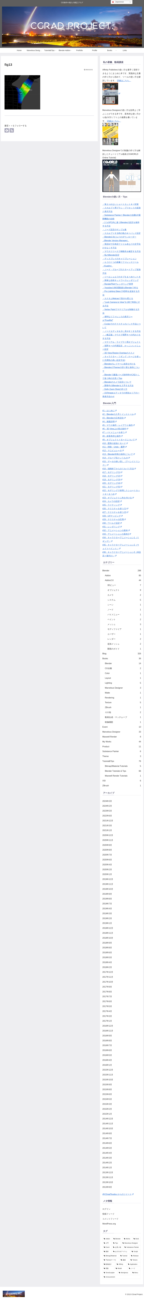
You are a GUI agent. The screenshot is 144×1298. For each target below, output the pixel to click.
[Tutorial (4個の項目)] (124, 1256)
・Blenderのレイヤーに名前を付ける (118, 364)
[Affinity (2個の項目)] (121, 1264)
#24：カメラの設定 (112, 501)
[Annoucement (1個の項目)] (122, 1277)
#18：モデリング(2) (112, 476)
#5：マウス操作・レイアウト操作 (118, 425)
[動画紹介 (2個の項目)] (109, 1264)
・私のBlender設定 (110, 255)
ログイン (106, 1209)
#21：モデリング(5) (112, 487)
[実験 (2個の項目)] (108, 1268)
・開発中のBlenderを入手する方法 (117, 385)
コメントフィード (110, 1219)
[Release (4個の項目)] (135, 1256)
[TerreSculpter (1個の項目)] (110, 1273)
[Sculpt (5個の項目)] (136, 1252)
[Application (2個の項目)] (134, 1264)
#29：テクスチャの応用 (114, 519)
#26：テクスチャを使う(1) (115, 509)
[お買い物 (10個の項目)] (117, 1247)
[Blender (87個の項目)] (117, 1239)
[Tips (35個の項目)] (116, 1243)
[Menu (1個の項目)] (136, 1273)
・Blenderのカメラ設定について (116, 382)
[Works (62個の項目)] (127, 1239)
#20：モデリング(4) (112, 483)
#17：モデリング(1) (112, 472)
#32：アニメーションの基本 (116, 530)
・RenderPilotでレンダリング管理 (117, 284)
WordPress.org (109, 1224)
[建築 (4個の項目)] (124, 1260)
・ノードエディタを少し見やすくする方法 (121, 331)
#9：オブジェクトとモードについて (119, 440)
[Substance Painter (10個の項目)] (132, 1247)
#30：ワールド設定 (112, 523)
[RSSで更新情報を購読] (12, 130)
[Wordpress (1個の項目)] (124, 1273)
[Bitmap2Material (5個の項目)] (111, 1256)
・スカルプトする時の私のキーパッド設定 (121, 233)
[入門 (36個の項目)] (107, 1243)
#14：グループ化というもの (116, 458)
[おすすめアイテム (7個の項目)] (121, 1252)
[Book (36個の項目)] (136, 1239)
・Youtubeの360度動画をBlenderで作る (120, 288)
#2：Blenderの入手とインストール (119, 414)
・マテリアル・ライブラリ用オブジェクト (121, 342)
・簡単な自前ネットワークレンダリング (120, 280)
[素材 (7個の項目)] (107, 1252)
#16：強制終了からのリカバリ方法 (119, 469)
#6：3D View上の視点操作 (115, 429)
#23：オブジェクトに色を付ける (118, 498)
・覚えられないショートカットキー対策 (120, 204)
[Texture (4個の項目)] (135, 1260)
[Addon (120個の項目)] (107, 1239)
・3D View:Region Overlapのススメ (118, 353)
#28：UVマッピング (112, 516)
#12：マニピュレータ (113, 450)
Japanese (117, 2)
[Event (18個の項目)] (107, 1247)
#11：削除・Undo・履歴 (114, 447)
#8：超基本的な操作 (112, 436)
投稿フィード (108, 1214)
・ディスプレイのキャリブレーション (119, 259)
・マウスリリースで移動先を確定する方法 (121, 251)
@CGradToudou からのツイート (118, 1194)
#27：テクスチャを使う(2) (115, 512)
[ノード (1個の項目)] (134, 1268)
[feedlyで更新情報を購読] (7, 130)
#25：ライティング (112, 505)
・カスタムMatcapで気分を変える (117, 298)
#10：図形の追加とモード (115, 443)
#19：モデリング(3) (112, 480)
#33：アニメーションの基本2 (116, 534)
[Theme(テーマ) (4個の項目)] (111, 1260)
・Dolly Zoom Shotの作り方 (114, 389)
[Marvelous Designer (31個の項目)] (131, 1243)
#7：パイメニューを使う (114, 432)
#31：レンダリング (112, 527)
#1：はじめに (109, 411)
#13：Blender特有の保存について (118, 454)
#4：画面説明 (109, 421)
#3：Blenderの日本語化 (114, 418)
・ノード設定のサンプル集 (114, 230)
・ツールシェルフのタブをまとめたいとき (121, 277)
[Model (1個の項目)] (121, 1268)
